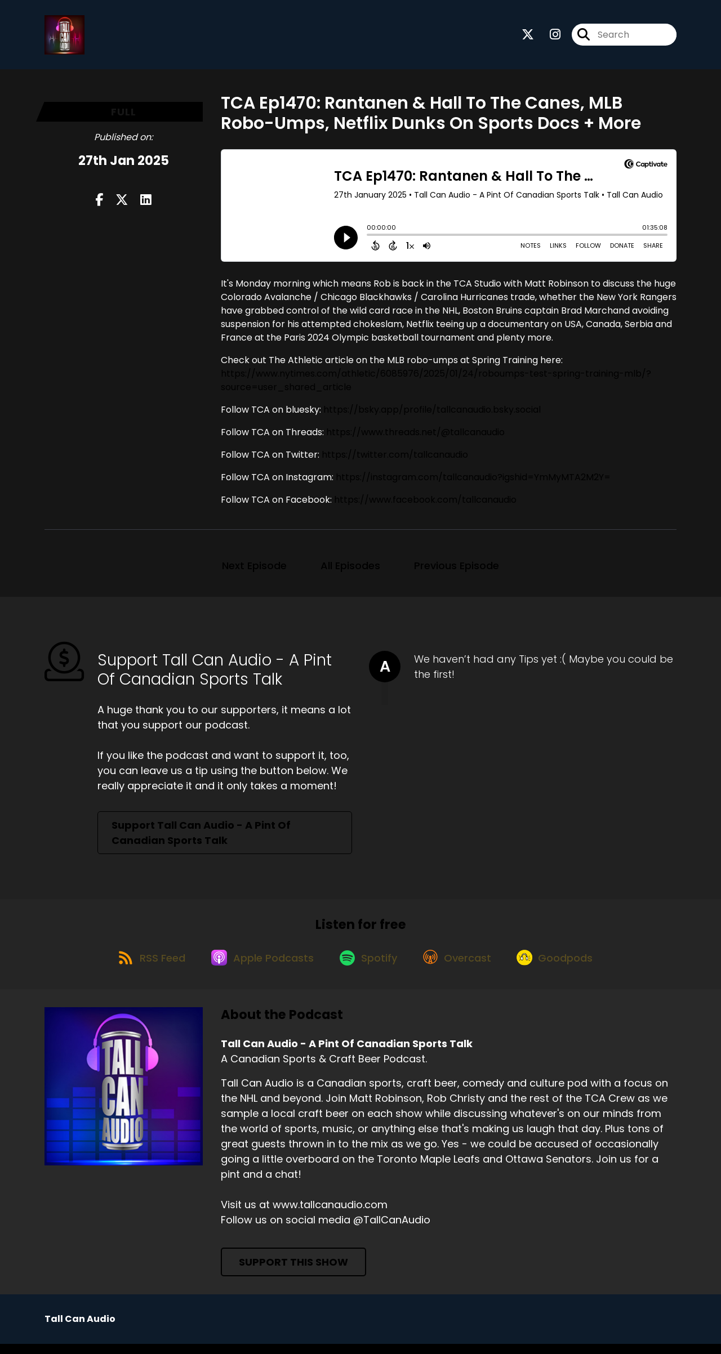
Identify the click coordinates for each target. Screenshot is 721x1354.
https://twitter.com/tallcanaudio (395, 458)
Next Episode (254, 569)
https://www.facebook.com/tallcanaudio (425, 503)
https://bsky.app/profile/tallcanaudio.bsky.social (432, 413)
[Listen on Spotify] (368, 967)
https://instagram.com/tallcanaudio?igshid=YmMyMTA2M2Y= (473, 481)
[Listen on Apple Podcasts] (258, 966)
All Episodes (350, 569)
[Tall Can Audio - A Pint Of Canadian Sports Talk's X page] (528, 37)
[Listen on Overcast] (461, 966)
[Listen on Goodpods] (564, 966)
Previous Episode (456, 569)
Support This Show (293, 1272)
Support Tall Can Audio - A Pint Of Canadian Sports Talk (201, 836)
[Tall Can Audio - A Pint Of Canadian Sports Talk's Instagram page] (548, 37)
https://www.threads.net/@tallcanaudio (415, 436)
